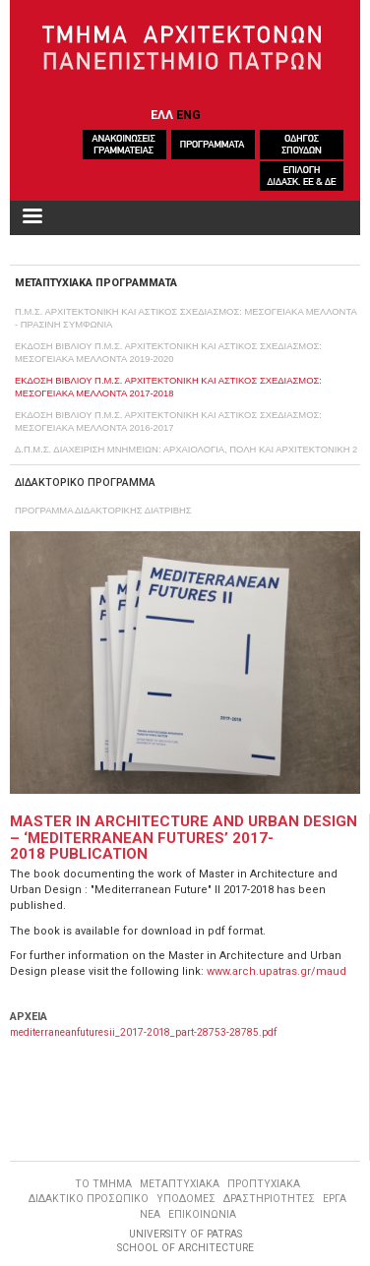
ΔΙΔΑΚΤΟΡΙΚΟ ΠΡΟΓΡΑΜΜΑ (85, 482)
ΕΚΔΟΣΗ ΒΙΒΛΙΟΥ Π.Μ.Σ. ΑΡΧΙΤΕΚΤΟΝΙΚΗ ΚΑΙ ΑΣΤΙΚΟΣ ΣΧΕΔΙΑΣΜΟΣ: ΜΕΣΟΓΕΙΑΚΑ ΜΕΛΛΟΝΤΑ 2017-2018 (168, 386)
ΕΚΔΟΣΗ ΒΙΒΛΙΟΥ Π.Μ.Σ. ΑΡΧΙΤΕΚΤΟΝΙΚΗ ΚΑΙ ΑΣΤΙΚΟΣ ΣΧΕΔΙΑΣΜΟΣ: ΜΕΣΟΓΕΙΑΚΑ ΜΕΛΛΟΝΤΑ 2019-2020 (168, 352)
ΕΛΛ (162, 114)
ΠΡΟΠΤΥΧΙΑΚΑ (263, 1183)
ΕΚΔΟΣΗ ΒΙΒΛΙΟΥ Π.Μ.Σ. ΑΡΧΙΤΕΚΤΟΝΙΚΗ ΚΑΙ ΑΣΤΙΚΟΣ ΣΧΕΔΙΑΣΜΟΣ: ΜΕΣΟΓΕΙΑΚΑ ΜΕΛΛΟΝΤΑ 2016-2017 (168, 421)
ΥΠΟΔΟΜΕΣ (186, 1198)
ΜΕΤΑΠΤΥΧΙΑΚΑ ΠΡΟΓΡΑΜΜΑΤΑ (96, 282)
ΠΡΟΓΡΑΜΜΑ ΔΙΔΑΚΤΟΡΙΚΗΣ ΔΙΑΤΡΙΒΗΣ (103, 510)
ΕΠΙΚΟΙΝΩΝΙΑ (202, 1214)
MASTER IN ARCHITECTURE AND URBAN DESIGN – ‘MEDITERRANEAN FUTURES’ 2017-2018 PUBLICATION (183, 838)
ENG (188, 114)
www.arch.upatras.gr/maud (276, 971)
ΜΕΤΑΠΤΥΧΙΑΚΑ (179, 1183)
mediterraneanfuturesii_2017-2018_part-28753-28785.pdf (143, 1032)
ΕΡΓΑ (334, 1198)
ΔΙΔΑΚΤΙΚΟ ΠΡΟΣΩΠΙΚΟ (89, 1198)
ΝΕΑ (150, 1214)
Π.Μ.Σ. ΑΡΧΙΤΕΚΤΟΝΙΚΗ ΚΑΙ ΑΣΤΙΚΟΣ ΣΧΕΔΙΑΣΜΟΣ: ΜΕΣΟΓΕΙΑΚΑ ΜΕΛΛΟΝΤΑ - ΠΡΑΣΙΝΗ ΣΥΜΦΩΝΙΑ (185, 318)
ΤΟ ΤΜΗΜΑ (103, 1183)
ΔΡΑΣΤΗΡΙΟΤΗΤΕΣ (269, 1198)
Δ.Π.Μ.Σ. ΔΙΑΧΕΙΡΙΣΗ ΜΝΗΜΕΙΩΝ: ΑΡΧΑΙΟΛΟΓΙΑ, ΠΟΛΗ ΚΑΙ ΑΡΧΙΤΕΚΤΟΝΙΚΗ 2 (186, 449)
